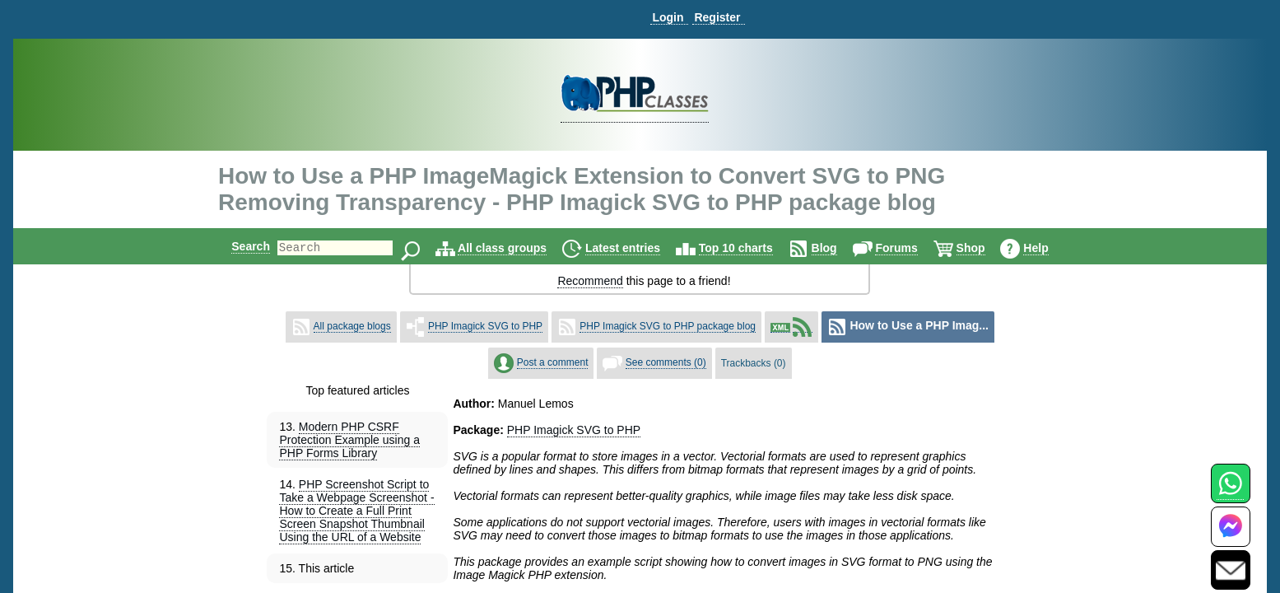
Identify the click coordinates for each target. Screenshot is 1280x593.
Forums (910, 247)
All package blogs (352, 326)
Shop (984, 247)
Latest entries (636, 247)
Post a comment (553, 362)
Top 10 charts (750, 247)
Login (667, 17)
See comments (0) (666, 362)
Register (717, 17)
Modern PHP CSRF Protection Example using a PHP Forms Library (349, 440)
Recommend (589, 280)
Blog (838, 247)
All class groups (516, 247)
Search (236, 246)
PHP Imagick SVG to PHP (485, 326)
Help (1049, 247)
